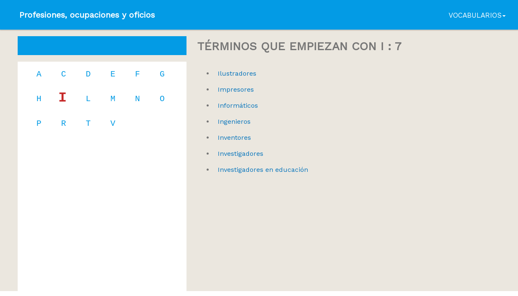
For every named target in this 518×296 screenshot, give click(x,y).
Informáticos (238, 105)
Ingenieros (234, 121)
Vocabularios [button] (477, 15)
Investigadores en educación (263, 169)
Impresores (236, 89)
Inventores (234, 137)
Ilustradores (237, 73)
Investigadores (240, 153)
